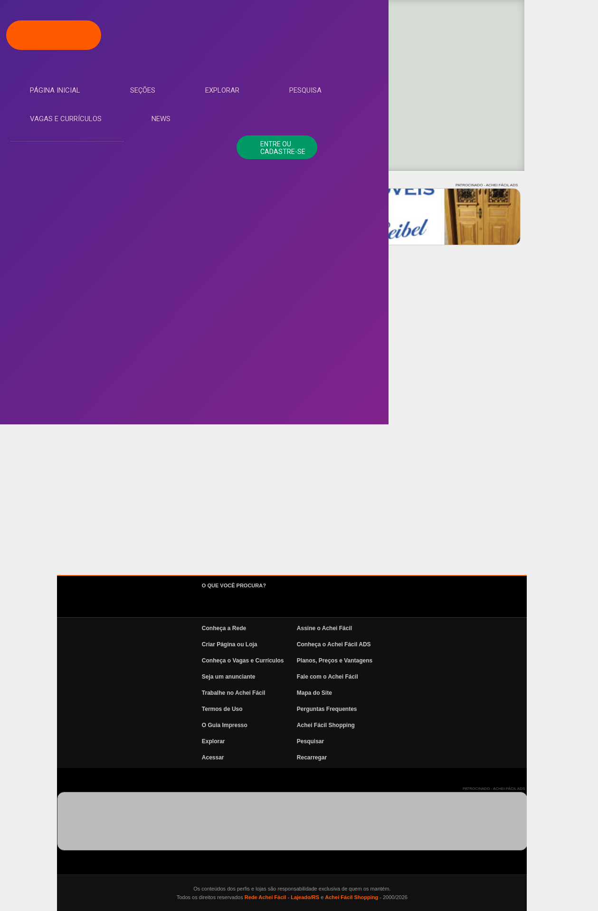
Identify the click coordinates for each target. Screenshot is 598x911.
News (47, 241)
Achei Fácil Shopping (397, 725)
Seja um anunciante (300, 676)
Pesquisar (381, 741)
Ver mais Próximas (386, 321)
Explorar (55, 155)
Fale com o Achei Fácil (398, 676)
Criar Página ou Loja (301, 644)
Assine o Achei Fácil (395, 628)
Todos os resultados (183, 321)
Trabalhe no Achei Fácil (305, 693)
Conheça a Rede (295, 628)
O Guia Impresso (296, 725)
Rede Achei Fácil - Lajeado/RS (352, 897)
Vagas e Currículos (74, 212)
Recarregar (383, 757)
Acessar (284, 757)
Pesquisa (54, 184)
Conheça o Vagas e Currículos (314, 660)
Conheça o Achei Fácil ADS (405, 644)
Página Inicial (63, 98)
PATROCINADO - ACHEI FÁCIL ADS (558, 185)
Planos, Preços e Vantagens (406, 660)
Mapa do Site (385, 693)
